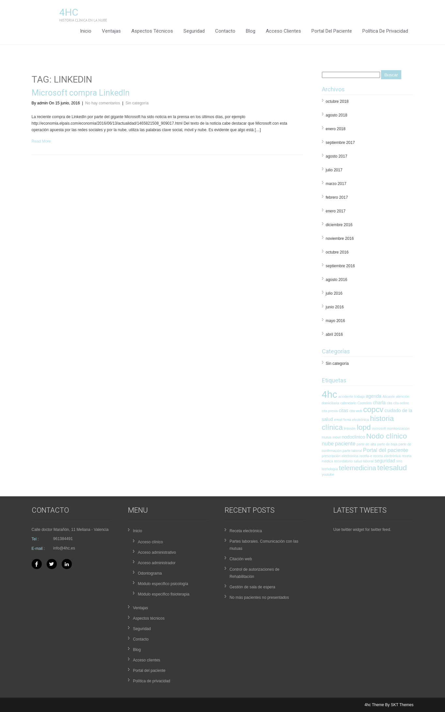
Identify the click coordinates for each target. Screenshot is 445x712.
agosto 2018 (336, 115)
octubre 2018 (337, 101)
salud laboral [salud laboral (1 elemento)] (363, 461)
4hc (68, 12)
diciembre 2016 (339, 225)
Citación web (241, 559)
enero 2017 (336, 211)
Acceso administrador (156, 563)
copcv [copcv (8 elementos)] (373, 409)
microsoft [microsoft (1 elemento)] (379, 428)
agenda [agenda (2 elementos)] (374, 396)
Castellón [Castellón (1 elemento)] (365, 403)
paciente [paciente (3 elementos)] (345, 444)
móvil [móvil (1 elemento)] (336, 437)
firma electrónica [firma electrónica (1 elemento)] (356, 420)
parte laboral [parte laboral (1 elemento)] (352, 451)
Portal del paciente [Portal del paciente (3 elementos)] (385, 450)
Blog (250, 31)
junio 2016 (335, 307)
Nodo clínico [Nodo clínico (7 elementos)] (386, 436)
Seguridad (194, 31)
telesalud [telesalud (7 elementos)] (392, 467)
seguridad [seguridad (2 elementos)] (384, 460)
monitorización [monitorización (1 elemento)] (398, 428)
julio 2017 (334, 170)
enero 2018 (336, 129)
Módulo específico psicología (163, 583)
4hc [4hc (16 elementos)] (329, 394)
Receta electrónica (246, 531)
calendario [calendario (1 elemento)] (348, 403)
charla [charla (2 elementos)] (379, 402)
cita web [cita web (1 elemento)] (355, 411)
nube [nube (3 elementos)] (328, 444)
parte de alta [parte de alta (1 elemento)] (366, 444)
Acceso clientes (283, 31)
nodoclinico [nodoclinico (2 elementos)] (353, 437)
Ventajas (111, 31)
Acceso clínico (150, 542)
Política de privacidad (385, 31)
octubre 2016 (337, 252)
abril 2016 (334, 334)
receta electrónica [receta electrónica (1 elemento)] (387, 456)
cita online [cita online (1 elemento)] (401, 403)
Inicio (85, 31)
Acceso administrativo (157, 552)
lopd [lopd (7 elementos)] (364, 427)
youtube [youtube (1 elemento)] (328, 474)
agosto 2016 (336, 279)
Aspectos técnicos (152, 31)
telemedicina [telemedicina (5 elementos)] (357, 468)
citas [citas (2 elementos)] (343, 410)
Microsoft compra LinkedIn (81, 93)
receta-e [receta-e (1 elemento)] (365, 456)
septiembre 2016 (340, 266)
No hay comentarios (102, 103)
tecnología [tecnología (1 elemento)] (330, 469)
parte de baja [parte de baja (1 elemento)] (387, 444)
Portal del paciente (331, 31)
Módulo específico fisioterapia (163, 594)
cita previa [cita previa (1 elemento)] (330, 411)
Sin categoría (137, 103)
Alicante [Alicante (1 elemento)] (389, 396)
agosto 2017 (336, 156)
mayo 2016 (335, 320)
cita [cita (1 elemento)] (389, 403)
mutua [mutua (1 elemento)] (327, 437)
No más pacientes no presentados (259, 597)
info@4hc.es (64, 548)
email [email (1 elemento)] (338, 420)
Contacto (225, 31)
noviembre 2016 (340, 238)
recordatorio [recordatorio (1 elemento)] (343, 461)
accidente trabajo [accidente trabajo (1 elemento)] (351, 396)
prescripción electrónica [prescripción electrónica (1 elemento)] (340, 456)
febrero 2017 (337, 197)
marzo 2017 (336, 183)
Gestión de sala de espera (252, 587)
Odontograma (150, 573)
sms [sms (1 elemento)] (399, 461)
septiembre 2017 (340, 142)
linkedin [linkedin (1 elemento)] (350, 428)
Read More (41, 141)
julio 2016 (334, 293)
